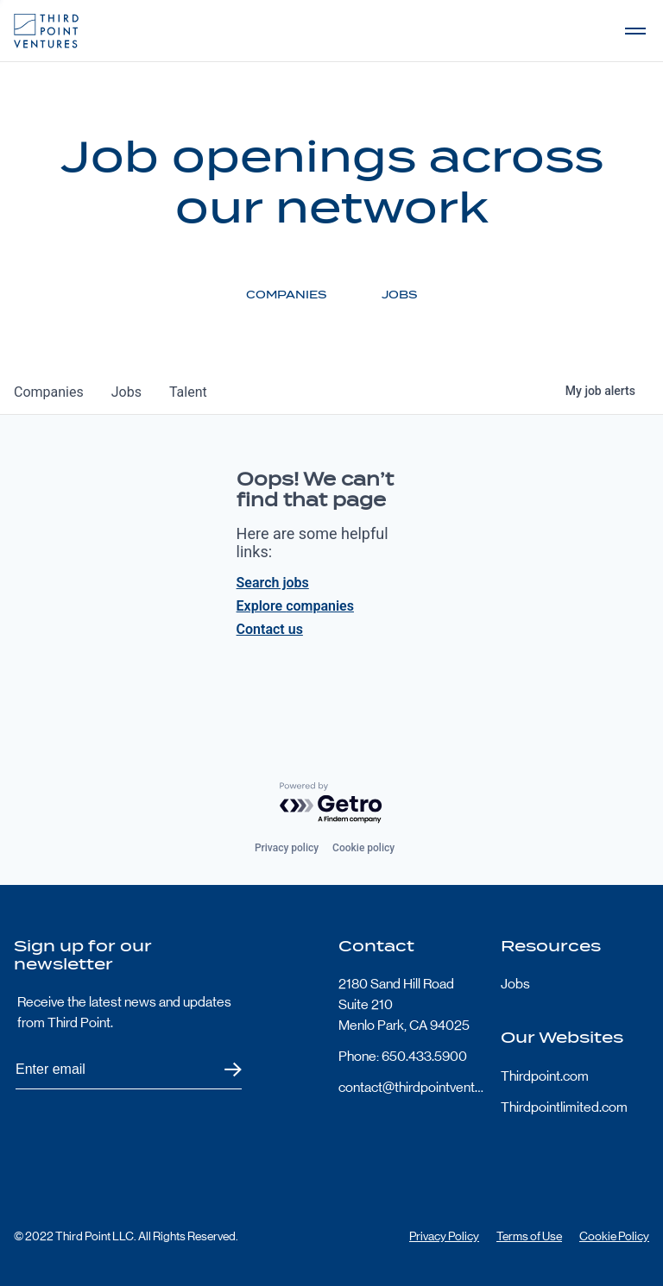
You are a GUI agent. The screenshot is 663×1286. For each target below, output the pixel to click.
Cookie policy (363, 848)
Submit (222, 1070)
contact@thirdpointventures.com (412, 1087)
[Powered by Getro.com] (331, 803)
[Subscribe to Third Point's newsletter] (129, 1070)
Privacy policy (287, 848)
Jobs (515, 983)
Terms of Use (529, 1236)
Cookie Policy (614, 1236)
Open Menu (635, 31)
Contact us (270, 629)
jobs (126, 392)
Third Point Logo (46, 31)
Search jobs (273, 582)
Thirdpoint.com (545, 1076)
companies (49, 392)
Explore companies (295, 606)
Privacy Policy (444, 1236)
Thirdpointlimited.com (564, 1107)
